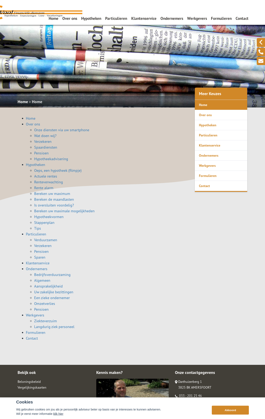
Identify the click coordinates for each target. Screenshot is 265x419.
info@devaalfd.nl (189, 401)
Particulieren (116, 18)
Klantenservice (144, 18)
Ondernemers (171, 18)
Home (53, 18)
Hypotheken (91, 18)
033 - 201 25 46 (188, 396)
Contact (242, 18)
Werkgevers (197, 18)
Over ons (69, 18)
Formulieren (221, 18)
